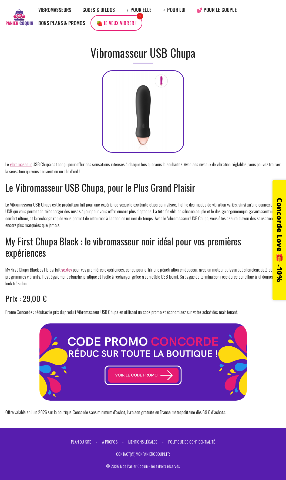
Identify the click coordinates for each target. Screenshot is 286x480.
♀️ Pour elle (139, 9)
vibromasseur (21, 164)
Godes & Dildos (98, 9)
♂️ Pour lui (174, 9)
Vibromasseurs (55, 9)
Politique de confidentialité (191, 442)
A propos (109, 442)
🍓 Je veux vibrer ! (116, 22)
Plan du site (81, 442)
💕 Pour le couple (217, 9)
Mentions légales (142, 442)
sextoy (66, 269)
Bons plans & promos (61, 22)
